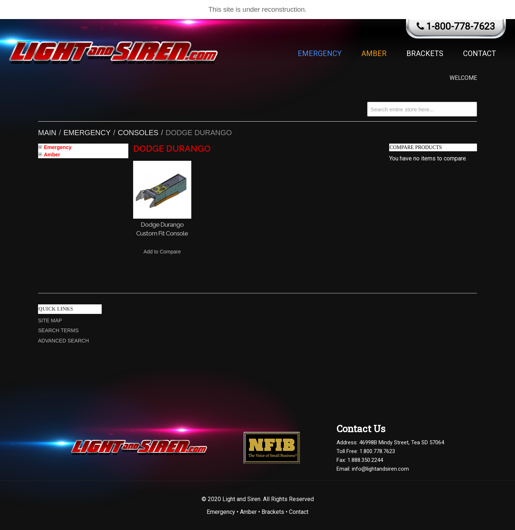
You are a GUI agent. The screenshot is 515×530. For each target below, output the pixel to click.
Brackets (424, 53)
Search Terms (58, 330)
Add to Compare (162, 252)
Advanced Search (63, 341)
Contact (479, 53)
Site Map (50, 320)
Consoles (138, 133)
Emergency (320, 53)
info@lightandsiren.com (380, 469)
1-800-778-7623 (460, 26)
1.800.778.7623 (377, 451)
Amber (374, 53)
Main (47, 133)
